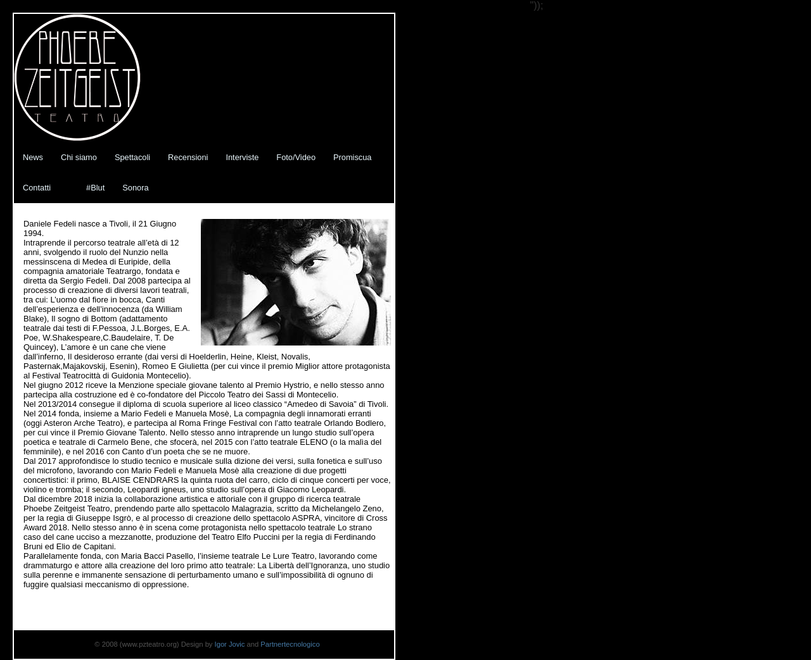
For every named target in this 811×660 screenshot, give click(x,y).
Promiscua (352, 157)
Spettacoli (132, 157)
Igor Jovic (231, 644)
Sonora (135, 187)
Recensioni (188, 157)
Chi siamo (79, 157)
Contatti (37, 187)
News (33, 157)
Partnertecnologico (289, 644)
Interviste (242, 157)
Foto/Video (296, 157)
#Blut (95, 187)
